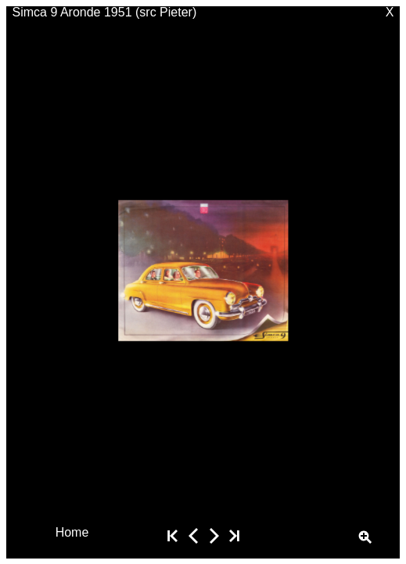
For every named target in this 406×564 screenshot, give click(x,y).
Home (72, 531)
